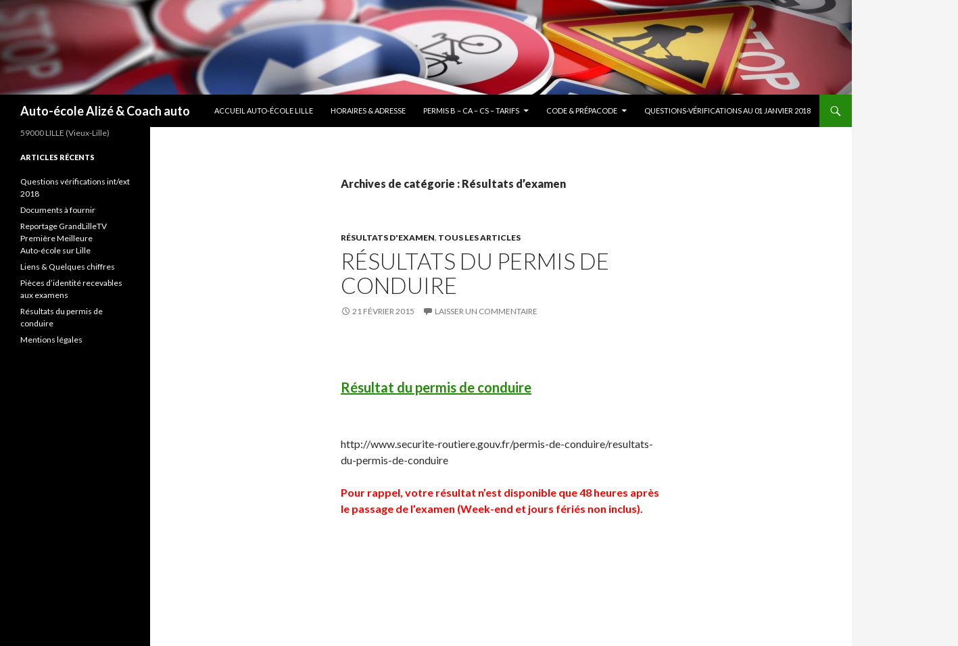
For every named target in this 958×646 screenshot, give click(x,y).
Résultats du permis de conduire (475, 273)
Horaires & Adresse (368, 110)
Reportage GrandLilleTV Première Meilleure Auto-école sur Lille (63, 238)
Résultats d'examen (388, 237)
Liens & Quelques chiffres (67, 267)
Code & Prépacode (581, 110)
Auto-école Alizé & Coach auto (105, 110)
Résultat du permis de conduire (436, 387)
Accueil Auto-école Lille (263, 110)
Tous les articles (479, 237)
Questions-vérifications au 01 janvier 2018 (727, 110)
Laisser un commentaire (486, 311)
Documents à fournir (57, 210)
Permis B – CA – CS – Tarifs (471, 110)
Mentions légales (51, 339)
